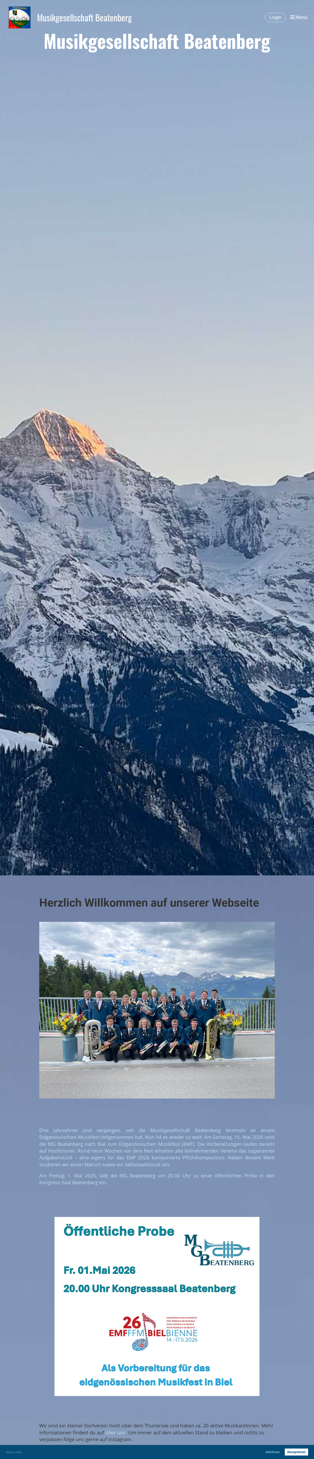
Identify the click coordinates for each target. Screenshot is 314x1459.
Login (275, 17)
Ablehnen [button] (272, 1452)
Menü (298, 17)
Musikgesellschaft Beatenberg (84, 17)
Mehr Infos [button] (14, 1452)
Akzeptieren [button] (296, 1452)
